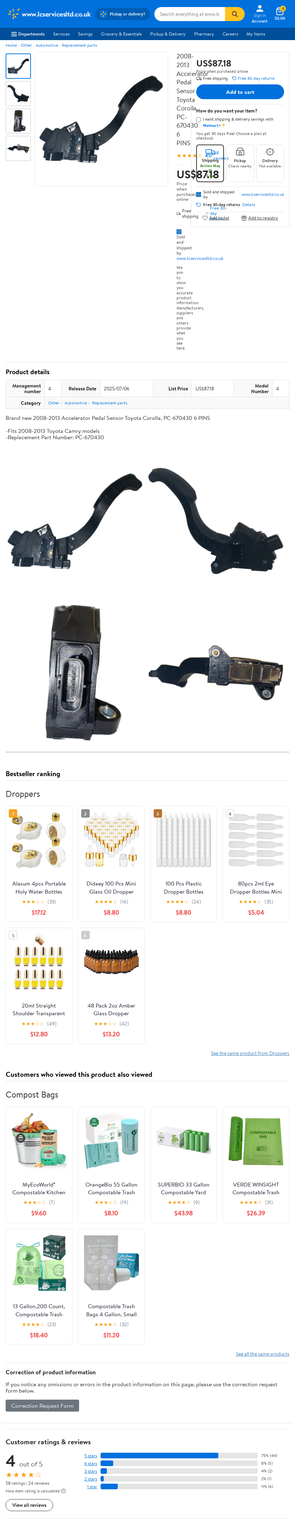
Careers (230, 34)
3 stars (90, 1471)
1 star (92, 1486)
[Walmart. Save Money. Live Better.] (49, 14)
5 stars (90, 1455)
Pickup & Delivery (168, 34)
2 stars (90, 1479)
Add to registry (259, 218)
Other (26, 45)
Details (248, 204)
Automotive (47, 45)
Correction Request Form (42, 1405)
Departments (28, 34)
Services (61, 34)
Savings (85, 34)
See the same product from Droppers (250, 1053)
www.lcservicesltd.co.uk (200, 258)
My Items (255, 34)
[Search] (235, 14)
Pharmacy (204, 34)
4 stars (90, 1463)
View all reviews (29, 1505)
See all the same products (262, 1353)
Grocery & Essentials (121, 34)
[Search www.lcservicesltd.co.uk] (189, 14)
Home (11, 45)
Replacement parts (79, 45)
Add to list (215, 218)
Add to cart (240, 92)
